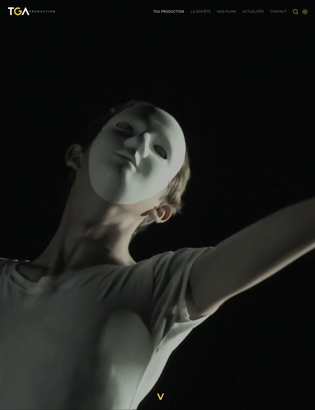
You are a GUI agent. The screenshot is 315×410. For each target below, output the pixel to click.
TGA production (168, 11)
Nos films (226, 11)
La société (201, 11)
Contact (278, 11)
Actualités (253, 11)
